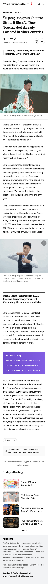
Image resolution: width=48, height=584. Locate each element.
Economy (7, 13)
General (17, 13)
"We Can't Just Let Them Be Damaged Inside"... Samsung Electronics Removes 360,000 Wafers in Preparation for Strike (24, 360)
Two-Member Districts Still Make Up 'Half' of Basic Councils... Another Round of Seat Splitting (32, 523)
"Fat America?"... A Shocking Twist (30, 496)
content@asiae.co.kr (24, 565)
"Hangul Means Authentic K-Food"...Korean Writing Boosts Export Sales (31, 484)
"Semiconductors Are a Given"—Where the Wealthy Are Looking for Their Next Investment (32, 510)
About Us (8, 538)
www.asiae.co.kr (9, 576)
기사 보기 (10, 440)
